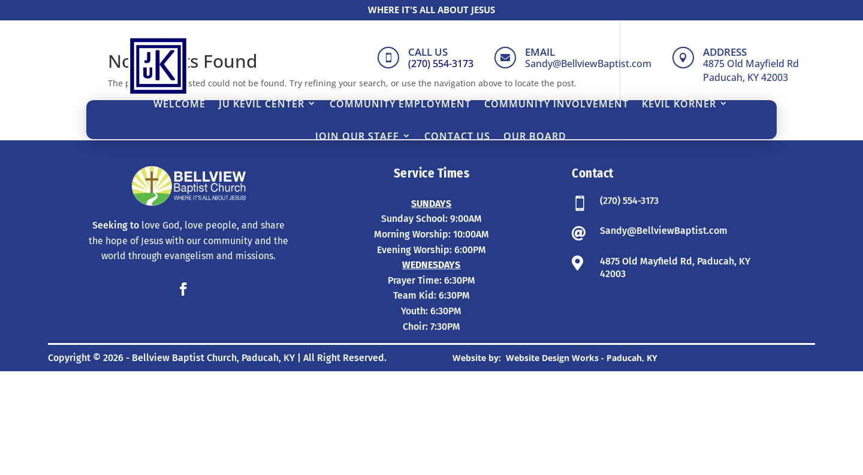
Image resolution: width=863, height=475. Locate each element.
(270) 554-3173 (629, 304)
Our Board (534, 136)
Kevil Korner (679, 103)
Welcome (179, 103)
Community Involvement (556, 103)
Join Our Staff (357, 136)
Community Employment (400, 103)
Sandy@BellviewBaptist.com (664, 334)
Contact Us (457, 136)
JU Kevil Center (261, 103)
